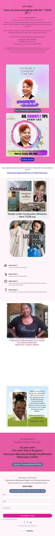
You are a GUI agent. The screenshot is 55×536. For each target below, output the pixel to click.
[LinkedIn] (31, 522)
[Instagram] (27, 522)
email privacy (14, 519)
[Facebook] (24, 522)
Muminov (26, 525)
